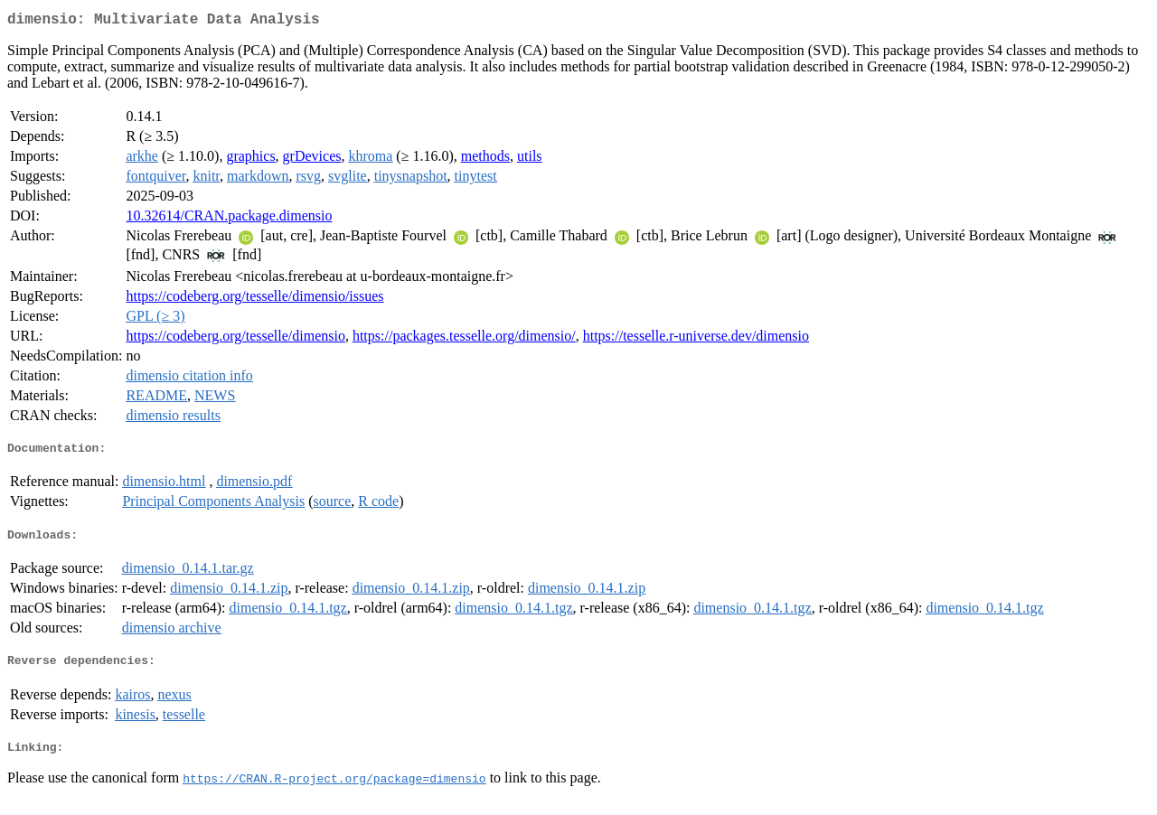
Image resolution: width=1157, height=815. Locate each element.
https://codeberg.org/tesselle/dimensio (235, 339)
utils (529, 159)
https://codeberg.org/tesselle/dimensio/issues (254, 299)
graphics (250, 159)
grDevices (312, 159)
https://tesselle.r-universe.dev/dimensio (696, 339)
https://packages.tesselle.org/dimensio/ (464, 339)
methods (485, 159)
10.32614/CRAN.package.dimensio (229, 219)
